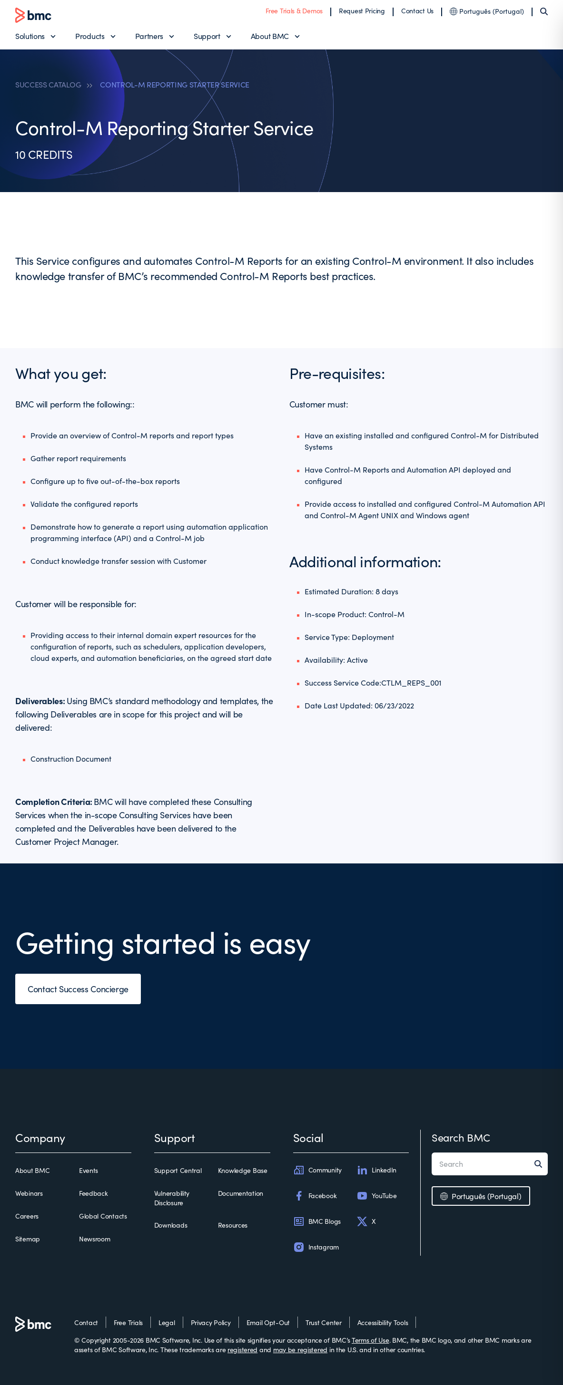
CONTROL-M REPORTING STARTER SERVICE (174, 84)
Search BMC (461, 1137)
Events (88, 1170)
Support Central (178, 1170)
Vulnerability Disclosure (171, 1198)
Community (317, 1170)
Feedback (93, 1193)
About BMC (270, 36)
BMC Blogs (317, 1221)
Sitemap (27, 1238)
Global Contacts (103, 1215)
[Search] (544, 11)
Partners (149, 36)
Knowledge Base (242, 1170)
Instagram (316, 1247)
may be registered (300, 1349)
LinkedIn (376, 1170)
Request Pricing (362, 10)
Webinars (29, 1193)
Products (89, 36)
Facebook (315, 1195)
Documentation (240, 1193)
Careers (27, 1215)
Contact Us (417, 10)
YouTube (376, 1195)
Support (207, 36)
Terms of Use (370, 1340)
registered (242, 1349)
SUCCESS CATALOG (48, 84)
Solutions (30, 36)
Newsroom (94, 1238)
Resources (232, 1225)
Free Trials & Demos (294, 10)
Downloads (170, 1225)
